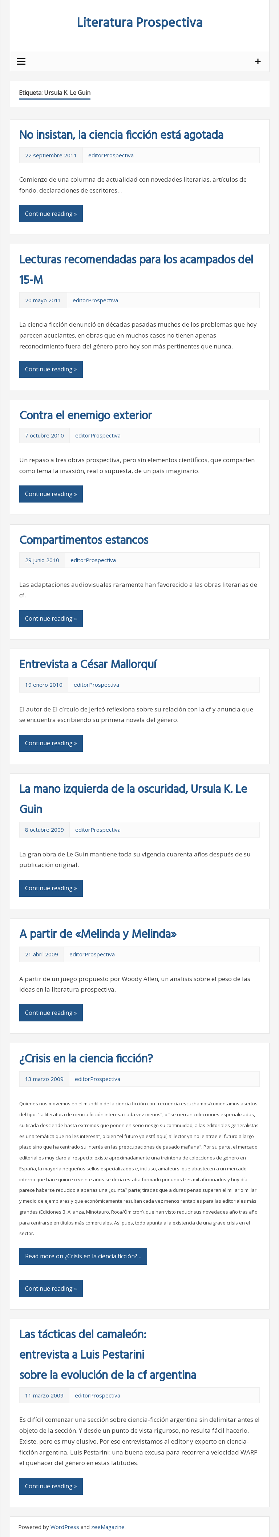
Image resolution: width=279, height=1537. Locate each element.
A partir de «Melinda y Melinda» (97, 934)
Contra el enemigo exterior (85, 416)
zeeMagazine (108, 1526)
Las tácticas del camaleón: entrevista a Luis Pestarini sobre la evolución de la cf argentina (107, 1355)
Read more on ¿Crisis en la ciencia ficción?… (83, 1256)
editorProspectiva (111, 155)
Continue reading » (51, 214)
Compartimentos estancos (83, 541)
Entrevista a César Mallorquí (87, 665)
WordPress (64, 1526)
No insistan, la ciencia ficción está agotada (121, 135)
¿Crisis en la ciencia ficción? (86, 1059)
